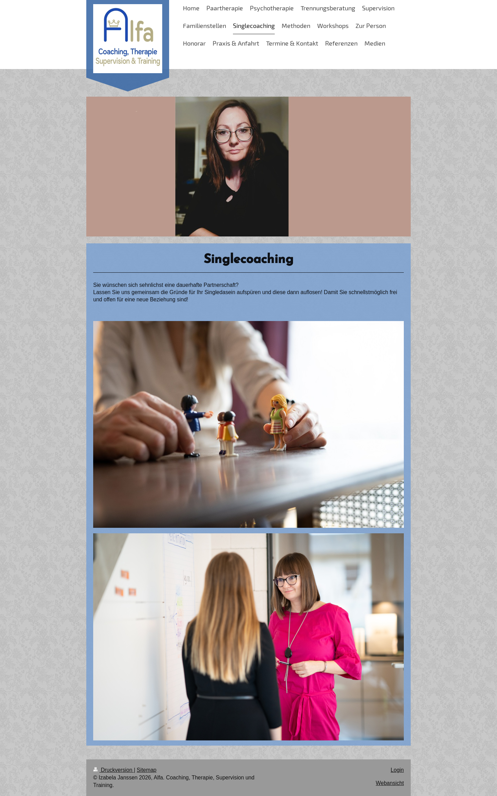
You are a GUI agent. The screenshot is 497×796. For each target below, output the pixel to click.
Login (397, 770)
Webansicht (390, 783)
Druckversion (113, 770)
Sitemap (146, 770)
